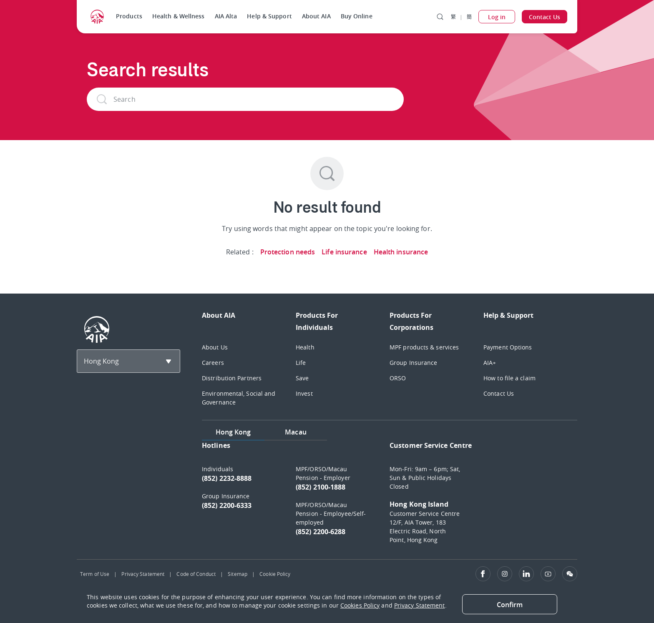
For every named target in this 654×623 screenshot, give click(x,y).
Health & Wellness (178, 16)
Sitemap (237, 573)
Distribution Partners (232, 378)
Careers (213, 363)
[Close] (509, 604)
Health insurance (401, 251)
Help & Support (269, 16)
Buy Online (356, 16)
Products (129, 16)
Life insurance (344, 251)
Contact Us (498, 393)
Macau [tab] (296, 432)
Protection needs (287, 251)
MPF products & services (424, 347)
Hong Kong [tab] (233, 432)
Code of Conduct (196, 573)
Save (302, 378)
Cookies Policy (360, 605)
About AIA (316, 16)
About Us (215, 347)
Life (301, 363)
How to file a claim (509, 378)
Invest (304, 393)
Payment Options (507, 347)
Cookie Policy (274, 573)
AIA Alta (226, 16)
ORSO (398, 378)
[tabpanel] (389, 496)
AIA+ (489, 363)
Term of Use (94, 573)
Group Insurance (414, 363)
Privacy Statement (142, 573)
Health (305, 347)
